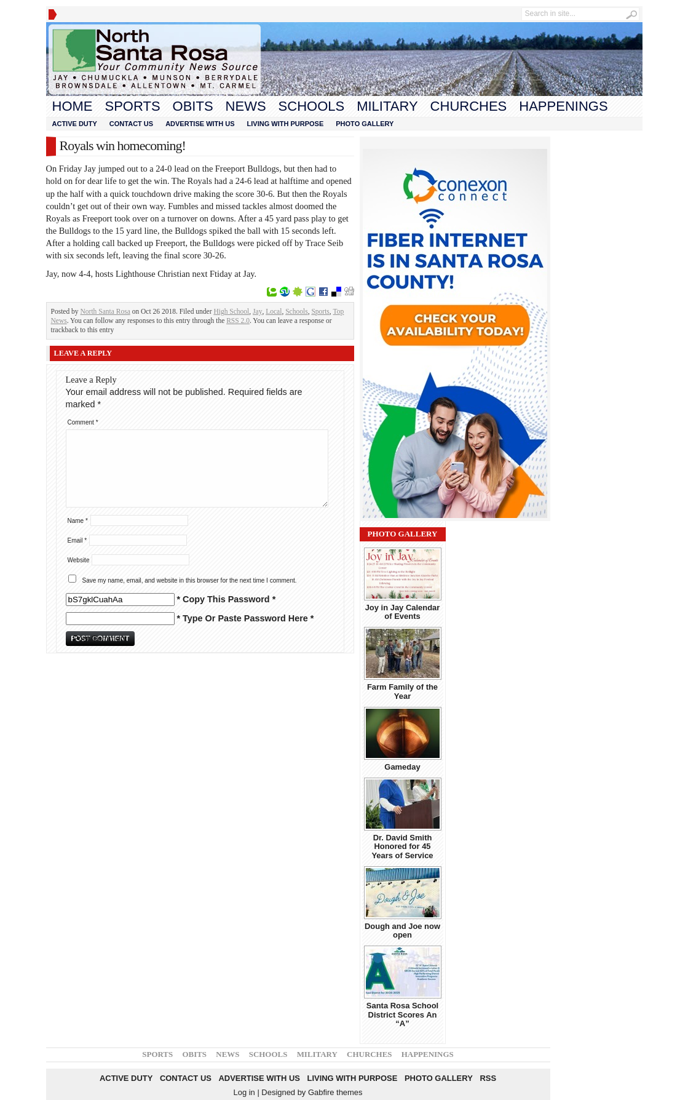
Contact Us (131, 123)
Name (78, 520)
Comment (83, 422)
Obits (193, 106)
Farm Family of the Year (402, 691)
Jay (257, 311)
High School (231, 311)
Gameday (402, 766)
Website (79, 560)
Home (72, 106)
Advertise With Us (199, 123)
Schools (312, 106)
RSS (488, 1078)
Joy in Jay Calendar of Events (402, 612)
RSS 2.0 (238, 320)
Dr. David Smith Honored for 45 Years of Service (402, 846)
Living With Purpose (285, 123)
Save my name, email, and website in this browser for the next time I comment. (189, 580)
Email (77, 540)
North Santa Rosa (105, 311)
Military (387, 106)
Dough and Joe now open (402, 930)
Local (274, 311)
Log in (244, 1092)
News (246, 106)
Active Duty (74, 123)
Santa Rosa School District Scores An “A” (402, 1014)
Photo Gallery (364, 123)
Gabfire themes (335, 1092)
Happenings (563, 106)
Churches (468, 106)
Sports (132, 106)
